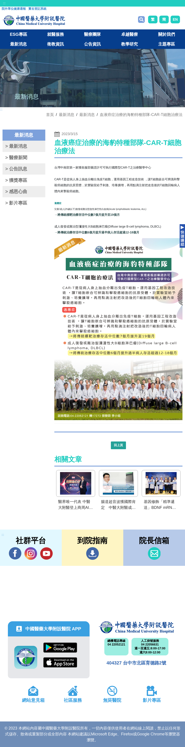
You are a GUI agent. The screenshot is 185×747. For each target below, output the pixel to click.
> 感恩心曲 (16, 191)
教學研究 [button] (129, 44)
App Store (60, 662)
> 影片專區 (16, 203)
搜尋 (141, 19)
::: (4, 3)
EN (175, 19)
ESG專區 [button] (18, 34)
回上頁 (118, 445)
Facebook (15, 553)
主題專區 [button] (166, 44)
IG (30, 553)
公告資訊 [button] (92, 44)
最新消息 (87, 114)
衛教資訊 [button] (55, 44)
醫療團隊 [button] (92, 34)
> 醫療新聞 (16, 157)
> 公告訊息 (16, 168)
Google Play (60, 647)
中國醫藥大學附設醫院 (136, 627)
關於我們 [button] (166, 34)
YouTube (46, 553)
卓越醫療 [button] (129, 34)
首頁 (50, 114)
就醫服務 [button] (55, 34)
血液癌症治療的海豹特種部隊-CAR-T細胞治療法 (141, 114)
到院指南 (92, 553)
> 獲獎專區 (16, 180)
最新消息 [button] (18, 44)
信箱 (154, 553)
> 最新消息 (16, 146)
